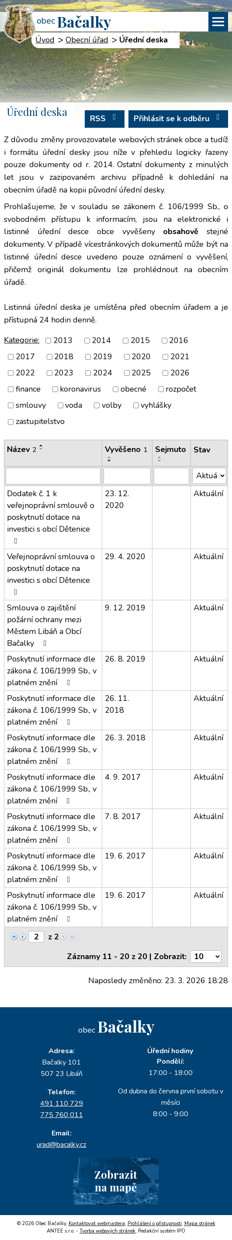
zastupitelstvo (40, 422)
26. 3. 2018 (125, 737)
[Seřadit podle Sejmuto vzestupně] (160, 457)
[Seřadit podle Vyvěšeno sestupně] (109, 460)
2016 (178, 340)
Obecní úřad (87, 40)
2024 (102, 373)
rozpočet (181, 389)
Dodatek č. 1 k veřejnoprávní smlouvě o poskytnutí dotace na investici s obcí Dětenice (50, 516)
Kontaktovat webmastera (97, 1223)
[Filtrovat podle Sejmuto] (171, 476)
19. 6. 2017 (125, 856)
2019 (102, 356)
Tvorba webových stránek (107, 1231)
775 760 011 (61, 1115)
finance (28, 389)
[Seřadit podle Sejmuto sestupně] (160, 460)
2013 (63, 340)
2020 (141, 356)
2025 (141, 373)
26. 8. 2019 (125, 659)
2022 (25, 373)
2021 (180, 356)
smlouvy (31, 405)
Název (22, 449)
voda (73, 405)
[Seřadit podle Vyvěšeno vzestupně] (109, 457)
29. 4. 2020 (125, 556)
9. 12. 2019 (125, 607)
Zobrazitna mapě (115, 1180)
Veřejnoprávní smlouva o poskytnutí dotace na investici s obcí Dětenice (51, 573)
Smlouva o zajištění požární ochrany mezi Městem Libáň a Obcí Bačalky (44, 625)
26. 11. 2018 (117, 704)
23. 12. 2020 (117, 499)
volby (111, 405)
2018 (63, 356)
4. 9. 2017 (123, 777)
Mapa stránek (199, 1223)
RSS (105, 118)
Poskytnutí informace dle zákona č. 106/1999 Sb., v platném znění (52, 671)
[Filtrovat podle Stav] (209, 476)
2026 (180, 373)
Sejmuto (170, 449)
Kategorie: (21, 340)
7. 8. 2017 (123, 816)
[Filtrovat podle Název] (53, 476)
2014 (101, 340)
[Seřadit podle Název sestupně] (41, 449)
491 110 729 (61, 1103)
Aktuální (208, 493)
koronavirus (80, 389)
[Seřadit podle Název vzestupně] (41, 445)
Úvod (45, 40)
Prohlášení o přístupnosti (155, 1223)
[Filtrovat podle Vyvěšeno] (127, 476)
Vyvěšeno (126, 449)
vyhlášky (156, 405)
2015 (140, 340)
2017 (25, 356)
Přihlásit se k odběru (178, 118)
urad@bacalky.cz (62, 1144)
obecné (133, 389)
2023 (63, 373)
